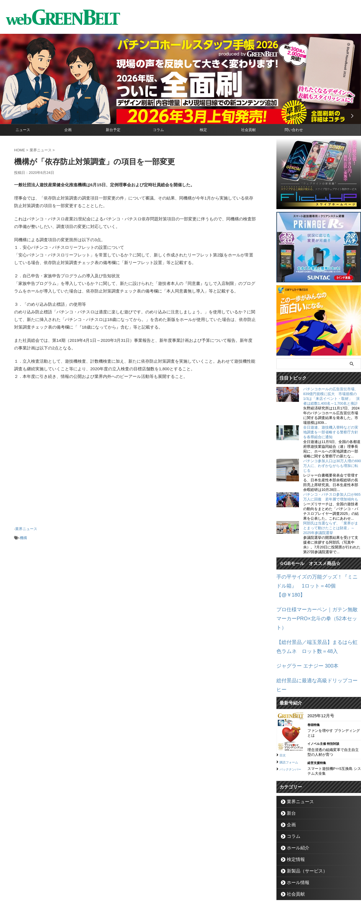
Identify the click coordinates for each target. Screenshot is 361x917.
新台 (289, 775)
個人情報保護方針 (204, 890)
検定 (203, 130)
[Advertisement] (135, 455)
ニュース (23, 130)
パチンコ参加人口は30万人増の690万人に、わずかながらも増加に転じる (332, 466)
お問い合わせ (174, 890)
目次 (283, 716)
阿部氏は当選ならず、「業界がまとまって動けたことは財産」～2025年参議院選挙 (330, 528)
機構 (23, 536)
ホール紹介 (295, 810)
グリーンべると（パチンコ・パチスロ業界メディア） (180, 904)
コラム (158, 130)
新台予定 (113, 130)
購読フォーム (291, 723)
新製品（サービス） (302, 833)
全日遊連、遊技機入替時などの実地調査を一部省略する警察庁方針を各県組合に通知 (330, 432)
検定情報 (293, 821)
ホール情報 (295, 845)
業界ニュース (26, 528)
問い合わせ (294, 130)
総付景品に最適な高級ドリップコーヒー (314, 652)
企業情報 (150, 890)
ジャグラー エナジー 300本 (302, 638)
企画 (68, 130)
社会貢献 (248, 130)
